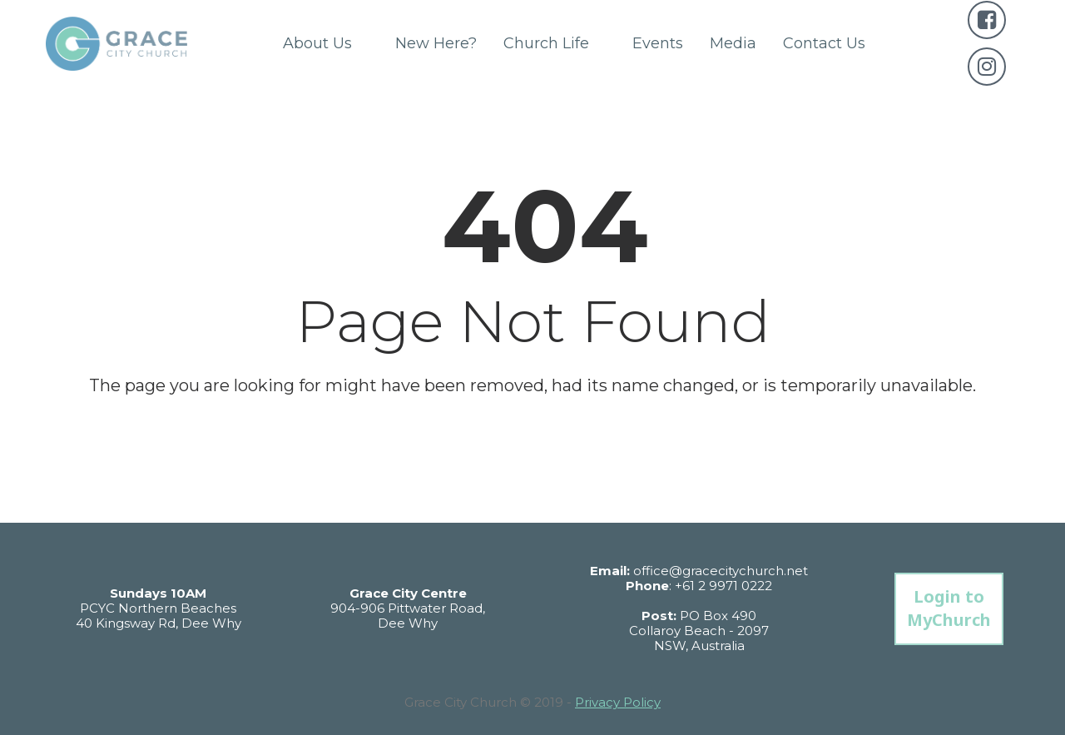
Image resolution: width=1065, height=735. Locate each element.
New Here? (436, 43)
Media (733, 43)
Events (657, 43)
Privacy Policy (618, 702)
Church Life (554, 43)
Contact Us (824, 43)
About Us (326, 43)
